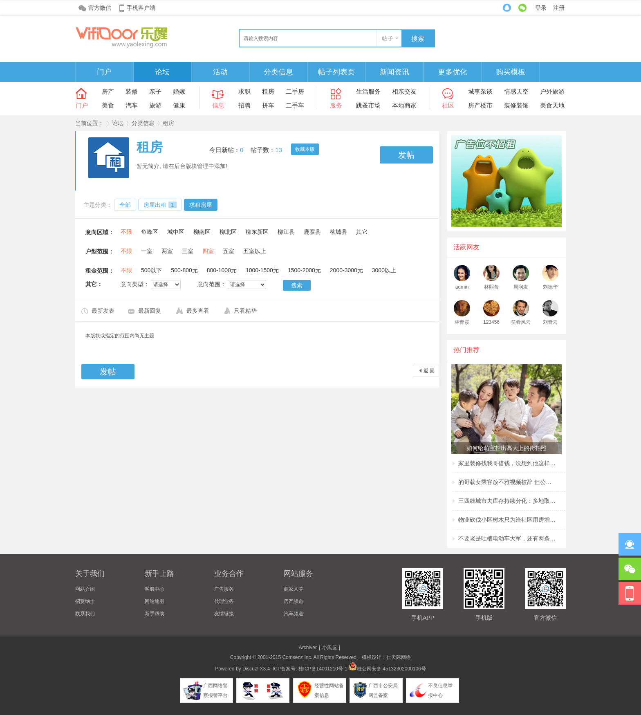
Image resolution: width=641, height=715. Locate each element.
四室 (208, 251)
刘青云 (550, 322)
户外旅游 (552, 91)
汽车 (132, 105)
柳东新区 (257, 232)
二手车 (295, 105)
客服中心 (154, 589)
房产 (108, 91)
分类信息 (278, 72)
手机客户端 (141, 7)
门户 (104, 72)
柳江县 (286, 232)
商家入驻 (293, 589)
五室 (228, 251)
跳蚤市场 (368, 105)
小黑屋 (329, 647)
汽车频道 (293, 613)
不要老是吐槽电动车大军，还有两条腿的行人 (507, 538)
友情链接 (224, 613)
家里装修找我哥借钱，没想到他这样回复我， (507, 463)
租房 (268, 91)
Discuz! (250, 669)
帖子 (387, 38)
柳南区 (202, 232)
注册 (559, 7)
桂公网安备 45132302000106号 (387, 669)
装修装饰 (516, 105)
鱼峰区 (149, 232)
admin (462, 287)
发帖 (406, 154)
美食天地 (552, 105)
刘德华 (550, 287)
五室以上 (254, 251)
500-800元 (184, 270)
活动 (220, 72)
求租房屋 (200, 205)
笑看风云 (521, 322)
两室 (167, 251)
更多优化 (452, 72)
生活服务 (368, 91)
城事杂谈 (480, 91)
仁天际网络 (398, 657)
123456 (491, 322)
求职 (244, 91)
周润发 (520, 287)
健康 (179, 105)
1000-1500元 (262, 270)
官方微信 (99, 7)
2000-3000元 (346, 270)
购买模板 (510, 72)
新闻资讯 (394, 72)
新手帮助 (154, 613)
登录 (541, 7)
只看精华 (245, 310)
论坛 (162, 72)
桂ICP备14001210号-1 (322, 669)
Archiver (308, 647)
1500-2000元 (304, 270)
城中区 (175, 232)
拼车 (268, 105)
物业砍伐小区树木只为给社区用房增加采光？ (507, 519)
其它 (362, 232)
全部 (125, 205)
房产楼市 (480, 105)
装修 (132, 91)
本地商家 (404, 105)
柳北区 (228, 232)
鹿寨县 (312, 232)
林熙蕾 (491, 287)
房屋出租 (160, 205)
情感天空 (516, 91)
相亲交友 (404, 91)
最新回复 (149, 310)
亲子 (155, 91)
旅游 (155, 105)
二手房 (295, 91)
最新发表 (103, 310)
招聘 (244, 105)
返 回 (429, 371)
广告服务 (224, 589)
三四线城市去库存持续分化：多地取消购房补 (507, 501)
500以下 (151, 270)
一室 (146, 251)
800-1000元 (222, 270)
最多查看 (197, 310)
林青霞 (462, 322)
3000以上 (384, 270)
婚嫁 (179, 91)
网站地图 (154, 601)
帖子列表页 (336, 72)
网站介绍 (85, 589)
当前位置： (89, 123)
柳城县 (338, 232)
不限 (126, 232)
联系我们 (85, 613)
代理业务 (224, 601)
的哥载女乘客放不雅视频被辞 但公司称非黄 (507, 482)
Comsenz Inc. (297, 657)
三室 (187, 251)
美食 (108, 105)
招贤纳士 (85, 601)
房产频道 (293, 601)
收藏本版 (305, 149)
